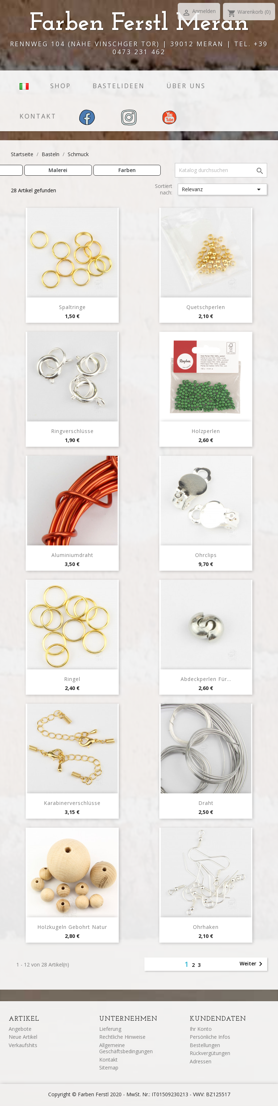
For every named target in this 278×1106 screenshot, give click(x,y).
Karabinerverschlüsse (72, 803)
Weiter (252, 964)
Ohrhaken (206, 926)
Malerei (58, 170)
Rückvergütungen (210, 1053)
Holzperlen (205, 431)
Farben (127, 170)
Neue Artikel (23, 1036)
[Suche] (221, 170)
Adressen (200, 1061)
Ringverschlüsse (72, 431)
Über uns (186, 85)
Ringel (72, 679)
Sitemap (108, 1067)
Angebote (20, 1028)
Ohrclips (206, 555)
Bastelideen (119, 85)
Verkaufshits (23, 1045)
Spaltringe (72, 307)
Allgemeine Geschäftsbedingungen (126, 1048)
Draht (206, 803)
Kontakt (38, 116)
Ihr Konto (201, 1028)
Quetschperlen (205, 307)
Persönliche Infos (210, 1036)
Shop (60, 85)
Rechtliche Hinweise (122, 1036)
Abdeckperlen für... (206, 679)
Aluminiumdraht (72, 555)
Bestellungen (205, 1045)
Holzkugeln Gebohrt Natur (72, 926)
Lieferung (110, 1028)
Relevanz (223, 189)
